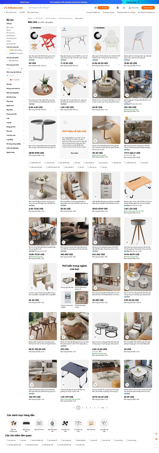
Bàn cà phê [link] (78, 18)
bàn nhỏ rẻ (144, 163)
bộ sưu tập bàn (80, 440)
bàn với (80, 167)
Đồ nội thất (39, 18)
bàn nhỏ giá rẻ (89, 163)
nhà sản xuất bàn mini (14, 445)
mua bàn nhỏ (49, 163)
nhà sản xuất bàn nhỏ (64, 445)
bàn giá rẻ (93, 440)
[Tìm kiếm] (103, 7)
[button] (95, 7)
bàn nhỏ (76, 163)
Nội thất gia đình (51, 18)
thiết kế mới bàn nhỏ (53, 167)
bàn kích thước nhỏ (36, 440)
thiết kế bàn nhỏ (35, 163)
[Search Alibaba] (61, 8)
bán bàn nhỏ (116, 163)
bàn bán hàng (131, 440)
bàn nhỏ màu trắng (31, 445)
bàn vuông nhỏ (66, 440)
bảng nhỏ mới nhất (35, 167)
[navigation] (15, 213)
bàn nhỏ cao (92, 167)
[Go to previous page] (74, 408)
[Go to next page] (107, 408)
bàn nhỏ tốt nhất (63, 163)
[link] (156, 433)
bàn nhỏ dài (118, 440)
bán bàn (103, 167)
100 (103, 407)
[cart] (124, 8)
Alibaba (30, 18)
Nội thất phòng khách (65, 18)
